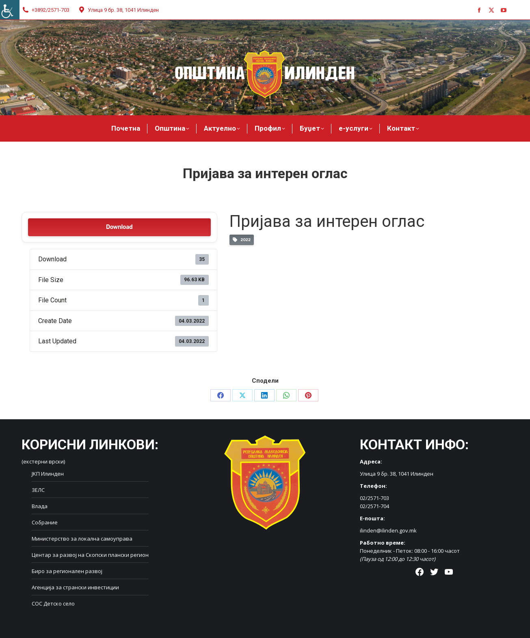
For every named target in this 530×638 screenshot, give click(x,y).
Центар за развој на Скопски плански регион (90, 554)
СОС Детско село (53, 603)
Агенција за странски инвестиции (75, 587)
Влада (40, 506)
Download (119, 227)
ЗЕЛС (38, 490)
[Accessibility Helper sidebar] (9, 9)
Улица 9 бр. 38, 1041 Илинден (118, 10)
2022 (242, 240)
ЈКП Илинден (48, 473)
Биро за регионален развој (67, 571)
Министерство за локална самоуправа (82, 538)
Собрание (45, 522)
